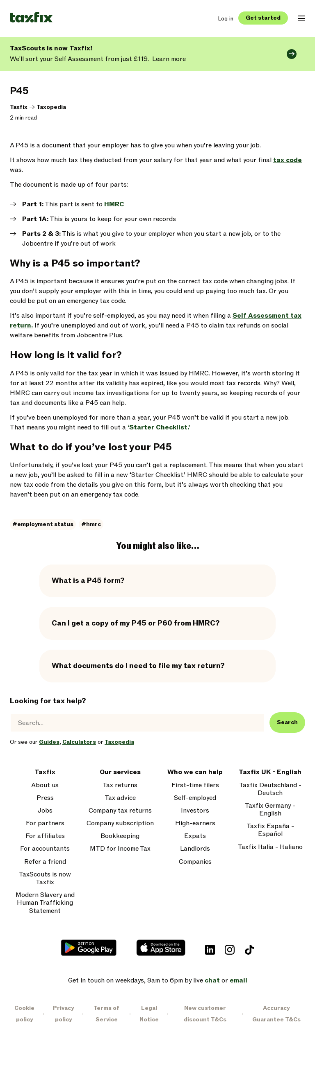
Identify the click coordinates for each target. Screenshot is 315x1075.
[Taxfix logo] (31, 18)
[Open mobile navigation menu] (301, 18)
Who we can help (195, 772)
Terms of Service (106, 1013)
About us (45, 785)
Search (287, 722)
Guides (49, 742)
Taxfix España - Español (270, 830)
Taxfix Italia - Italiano (270, 847)
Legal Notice (149, 1013)
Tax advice (120, 798)
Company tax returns (120, 811)
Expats (195, 836)
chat (212, 980)
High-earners (195, 823)
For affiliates (45, 836)
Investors (195, 811)
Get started (263, 18)
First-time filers (195, 785)
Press (45, 798)
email (238, 980)
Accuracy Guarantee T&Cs (276, 1013)
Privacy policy (63, 1013)
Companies (195, 862)
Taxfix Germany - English (270, 810)
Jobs (45, 811)
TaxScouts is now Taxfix (45, 878)
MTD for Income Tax (120, 849)
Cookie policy (24, 1013)
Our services (120, 772)
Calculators (79, 742)
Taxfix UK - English (270, 772)
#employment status (42, 524)
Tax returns (120, 785)
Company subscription (120, 823)
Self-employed (195, 798)
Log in (225, 19)
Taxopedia (51, 107)
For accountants (45, 849)
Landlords (195, 849)
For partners (45, 823)
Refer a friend (45, 862)
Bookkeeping (119, 836)
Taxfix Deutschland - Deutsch (270, 789)
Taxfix (18, 107)
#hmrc (91, 524)
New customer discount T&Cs (205, 1013)
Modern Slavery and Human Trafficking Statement (45, 903)
